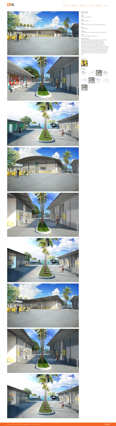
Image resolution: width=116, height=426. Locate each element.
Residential (74, 5)
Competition (99, 5)
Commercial (66, 5)
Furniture (91, 5)
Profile (106, 5)
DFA (8, 424)
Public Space (83, 5)
